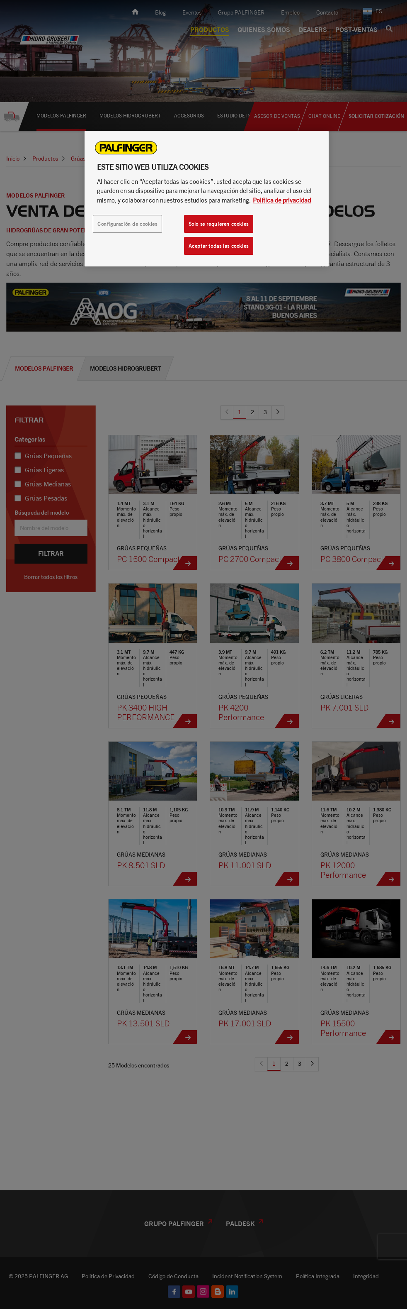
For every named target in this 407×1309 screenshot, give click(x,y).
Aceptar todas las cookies (219, 246)
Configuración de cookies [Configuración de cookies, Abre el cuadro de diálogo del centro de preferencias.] (127, 224)
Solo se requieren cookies (219, 224)
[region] (207, 198)
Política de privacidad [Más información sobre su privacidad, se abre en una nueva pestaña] (282, 200)
